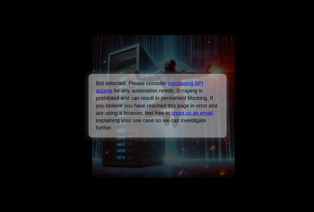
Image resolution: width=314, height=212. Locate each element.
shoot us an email (192, 113)
